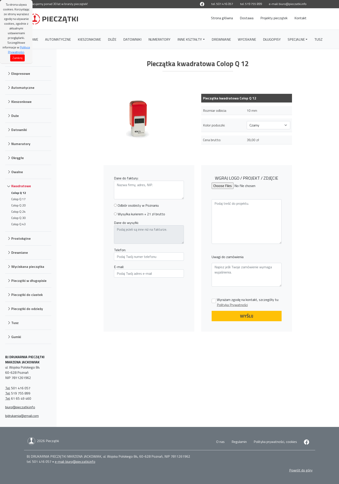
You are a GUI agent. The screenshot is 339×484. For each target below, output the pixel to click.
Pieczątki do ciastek (27, 294)
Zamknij (17, 58)
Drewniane (221, 39)
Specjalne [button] (296, 39)
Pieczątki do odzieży (27, 308)
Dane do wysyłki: (126, 222)
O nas (220, 441)
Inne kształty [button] (189, 39)
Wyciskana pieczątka (27, 266)
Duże (112, 39)
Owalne (17, 171)
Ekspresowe (20, 73)
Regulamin (239, 441)
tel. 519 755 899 (251, 4)
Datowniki (132, 39)
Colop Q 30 (18, 218)
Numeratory (159, 39)
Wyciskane (247, 39)
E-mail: (119, 266)
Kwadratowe (21, 185)
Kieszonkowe (89, 39)
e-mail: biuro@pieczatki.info (288, 4)
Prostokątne (21, 238)
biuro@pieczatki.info (20, 407)
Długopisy (272, 39)
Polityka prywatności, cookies (275, 441)
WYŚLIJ (246, 316)
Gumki (16, 336)
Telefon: (120, 249)
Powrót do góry (301, 470)
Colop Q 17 (18, 199)
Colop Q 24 (18, 211)
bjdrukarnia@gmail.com (22, 415)
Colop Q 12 (18, 192)
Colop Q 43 (18, 224)
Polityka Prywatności (232, 304)
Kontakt (300, 18)
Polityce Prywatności (19, 49)
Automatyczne (58, 39)
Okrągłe (17, 157)
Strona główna (222, 18)
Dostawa (246, 18)
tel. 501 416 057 (222, 4)
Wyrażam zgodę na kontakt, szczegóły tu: (248, 302)
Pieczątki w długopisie (29, 280)
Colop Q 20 (18, 205)
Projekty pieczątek (273, 18)
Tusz (318, 39)
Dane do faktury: (126, 178)
